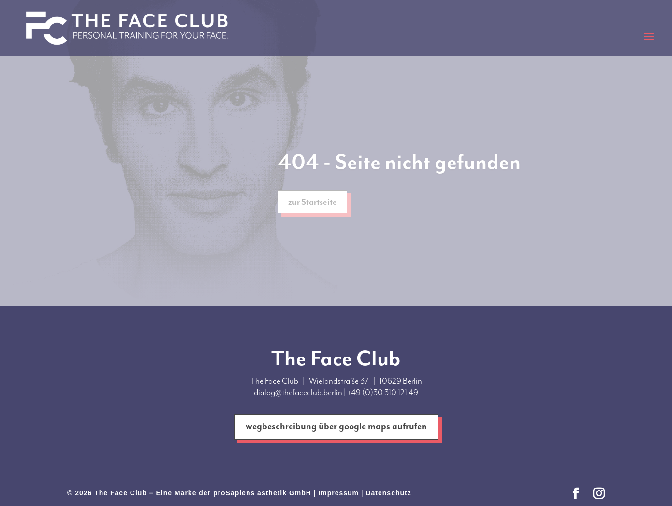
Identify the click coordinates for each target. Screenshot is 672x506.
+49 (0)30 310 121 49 (382, 392)
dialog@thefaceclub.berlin (298, 392)
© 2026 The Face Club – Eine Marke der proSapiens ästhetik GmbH (189, 493)
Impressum (338, 493)
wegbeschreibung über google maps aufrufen (336, 426)
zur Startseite (312, 203)
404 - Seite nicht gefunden (399, 163)
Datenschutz (388, 493)
